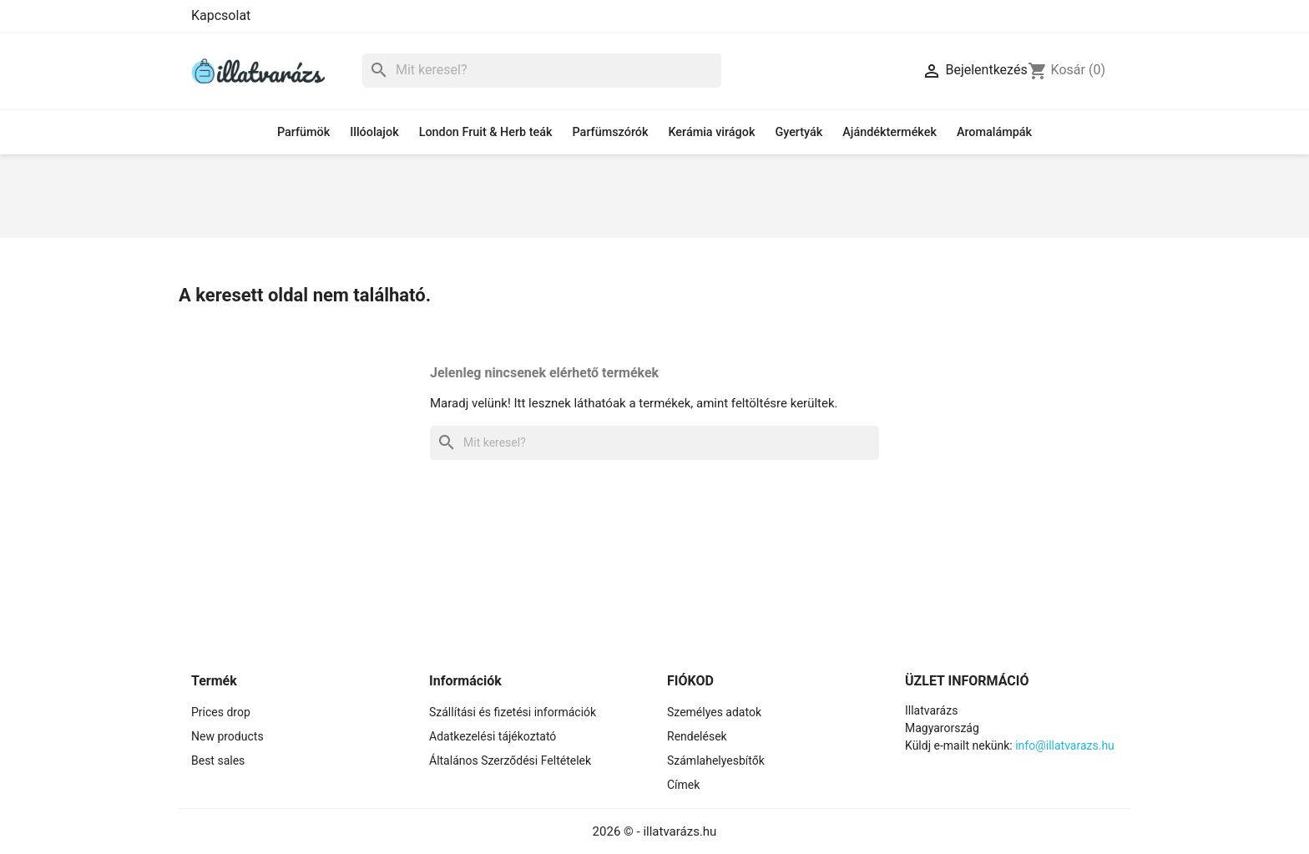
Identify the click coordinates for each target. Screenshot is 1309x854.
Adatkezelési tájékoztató (492, 736)
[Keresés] (541, 70)
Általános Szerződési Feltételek (510, 760)
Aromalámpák (994, 132)
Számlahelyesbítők (716, 760)
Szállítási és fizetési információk (512, 712)
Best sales (218, 760)
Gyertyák (798, 132)
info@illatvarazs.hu (1064, 745)
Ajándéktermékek (889, 132)
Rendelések (697, 736)
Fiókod (690, 681)
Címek (683, 784)
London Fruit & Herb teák (486, 132)
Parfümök (303, 132)
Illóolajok (374, 132)
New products (227, 736)
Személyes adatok (714, 712)
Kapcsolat (220, 15)
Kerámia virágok (711, 132)
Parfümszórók (611, 132)
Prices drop (220, 712)
